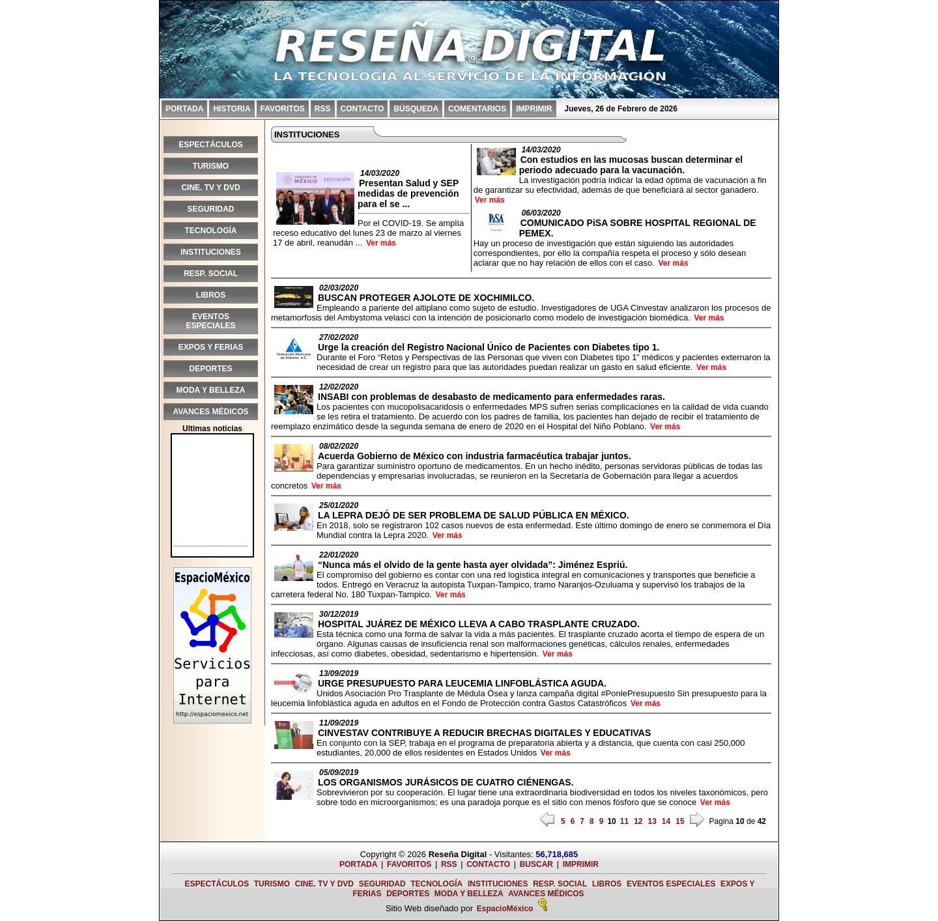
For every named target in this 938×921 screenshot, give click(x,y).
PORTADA (184, 108)
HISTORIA (231, 108)
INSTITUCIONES (210, 252)
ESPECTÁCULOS (210, 144)
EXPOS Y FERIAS (211, 347)
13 (651, 821)
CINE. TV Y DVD (210, 187)
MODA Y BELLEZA (211, 390)
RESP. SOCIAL (211, 273)
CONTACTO (362, 108)
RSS (323, 108)
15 (679, 821)
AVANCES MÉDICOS (210, 411)
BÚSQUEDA (415, 108)
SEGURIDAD (210, 209)
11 (624, 821)
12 (638, 821)
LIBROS (210, 295)
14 (666, 821)
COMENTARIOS (477, 108)
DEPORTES (210, 368)
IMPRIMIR (534, 108)
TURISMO (211, 166)
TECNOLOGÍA (211, 230)
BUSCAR (536, 864)
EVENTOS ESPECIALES (210, 321)
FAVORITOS (283, 108)
